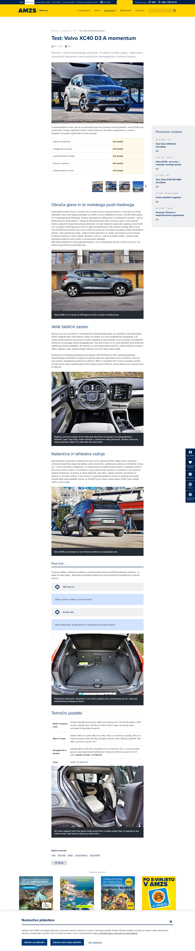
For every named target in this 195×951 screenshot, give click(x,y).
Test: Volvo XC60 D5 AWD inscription (168, 181)
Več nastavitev (95, 942)
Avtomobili (67, 31)
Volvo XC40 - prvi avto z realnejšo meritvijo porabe (168, 163)
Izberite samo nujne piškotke (67, 942)
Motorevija (56, 31)
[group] (56, 185)
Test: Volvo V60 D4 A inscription (166, 145)
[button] (174, 10)
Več (157, 150)
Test (75, 31)
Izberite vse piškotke (34, 942)
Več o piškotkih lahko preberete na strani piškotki (115, 933)
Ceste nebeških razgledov (168, 197)
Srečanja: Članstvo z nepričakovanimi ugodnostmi (170, 214)
